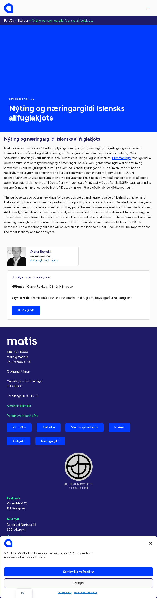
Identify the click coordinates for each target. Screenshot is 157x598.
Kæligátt (18, 441)
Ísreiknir (119, 427)
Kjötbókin (19, 427)
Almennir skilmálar (19, 406)
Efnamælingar (121, 158)
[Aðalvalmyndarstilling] (148, 8)
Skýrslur (30, 99)
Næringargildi (50, 441)
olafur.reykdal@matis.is (44, 260)
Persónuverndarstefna (85, 592)
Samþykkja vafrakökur (78, 572)
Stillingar (78, 583)
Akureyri (13, 519)
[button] (151, 543)
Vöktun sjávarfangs (84, 427)
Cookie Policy (65, 592)
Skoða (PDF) (26, 310)
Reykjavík (13, 498)
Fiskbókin (48, 427)
